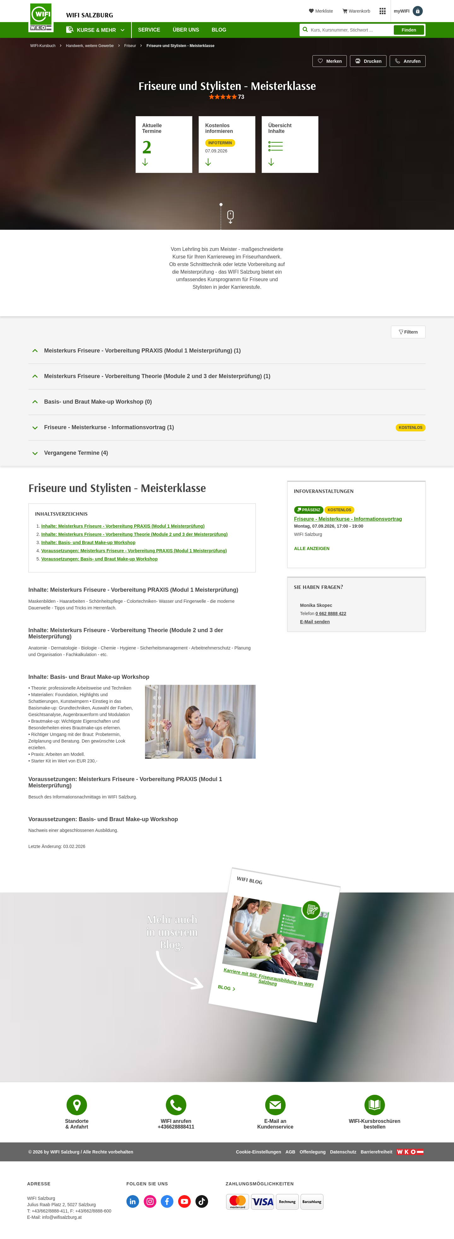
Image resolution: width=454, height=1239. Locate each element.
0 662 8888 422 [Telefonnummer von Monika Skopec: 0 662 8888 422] (331, 613)
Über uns (186, 30)
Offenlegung (313, 1151)
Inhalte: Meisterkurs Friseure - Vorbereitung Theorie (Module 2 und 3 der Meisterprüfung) (134, 534)
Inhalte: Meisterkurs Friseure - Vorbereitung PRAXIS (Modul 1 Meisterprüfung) (123, 526)
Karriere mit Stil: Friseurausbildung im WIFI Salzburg (269, 977)
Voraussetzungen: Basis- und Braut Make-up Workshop (99, 558)
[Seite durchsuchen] (363, 30)
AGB (290, 1151)
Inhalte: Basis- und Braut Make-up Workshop (88, 542)
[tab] (227, 427)
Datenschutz (343, 1151)
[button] (227, 351)
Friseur (130, 46)
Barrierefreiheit (376, 1151)
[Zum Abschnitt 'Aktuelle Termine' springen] (164, 144)
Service (149, 30)
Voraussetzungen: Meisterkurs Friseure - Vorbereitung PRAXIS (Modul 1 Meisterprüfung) (134, 550)
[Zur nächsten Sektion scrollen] (227, 217)
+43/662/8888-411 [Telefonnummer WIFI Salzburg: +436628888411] (50, 1210)
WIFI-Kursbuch (42, 46)
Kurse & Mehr (91, 29)
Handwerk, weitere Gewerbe (90, 46)
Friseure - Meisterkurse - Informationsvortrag (348, 519)
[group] (227, 97)
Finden (409, 30)
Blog (219, 30)
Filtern (408, 332)
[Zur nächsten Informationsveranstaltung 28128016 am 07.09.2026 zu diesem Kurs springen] (227, 144)
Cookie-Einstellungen (258, 1151)
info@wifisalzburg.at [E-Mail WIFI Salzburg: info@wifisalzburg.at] (62, 1217)
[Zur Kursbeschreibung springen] (290, 144)
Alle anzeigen (311, 548)
